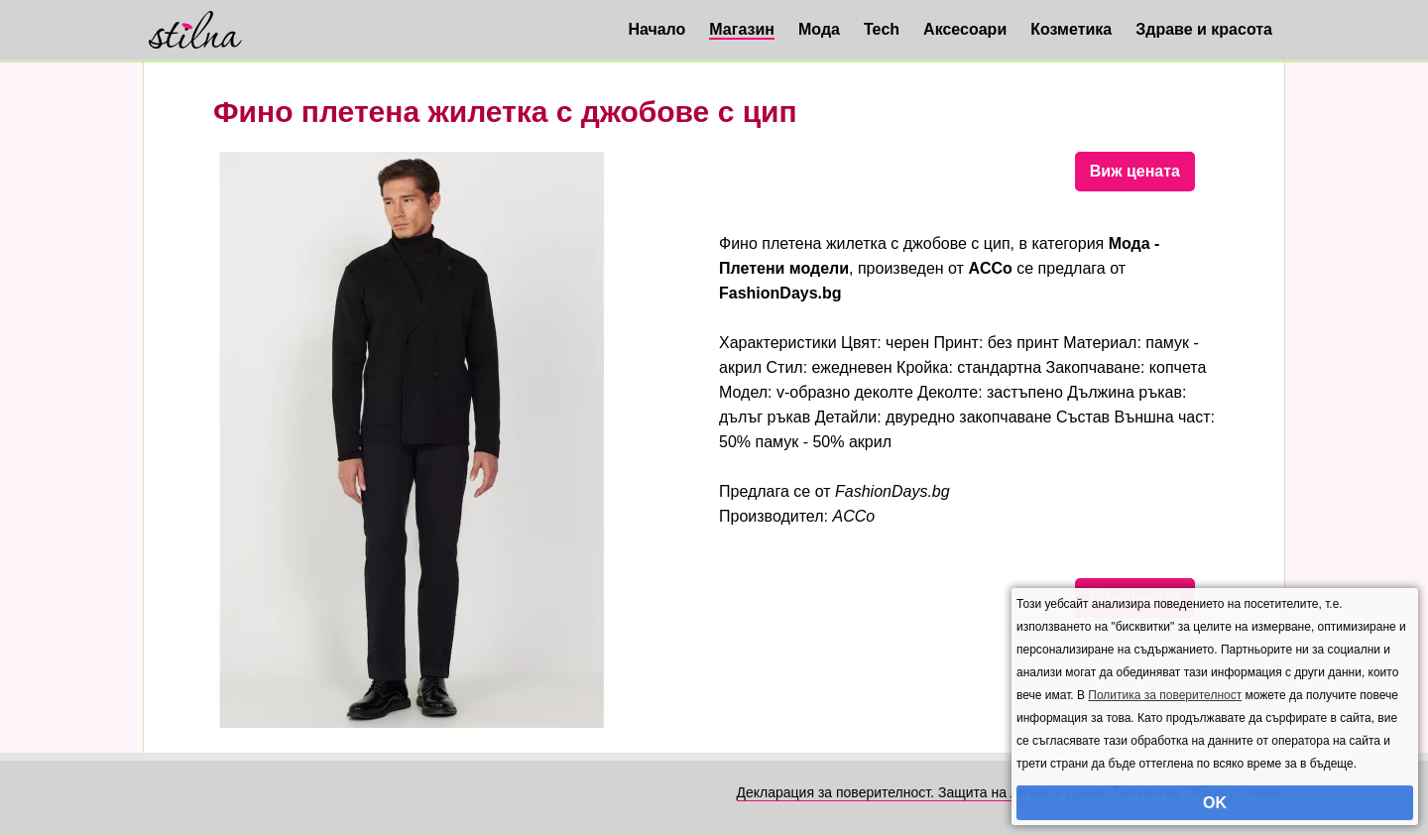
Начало (656, 29)
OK (1215, 802)
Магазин (741, 29)
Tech (881, 29)
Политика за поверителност (1165, 695)
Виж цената (1135, 171)
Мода (819, 29)
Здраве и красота (1203, 29)
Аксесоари (965, 29)
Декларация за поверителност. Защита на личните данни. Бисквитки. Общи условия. (1010, 792)
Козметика (1071, 29)
